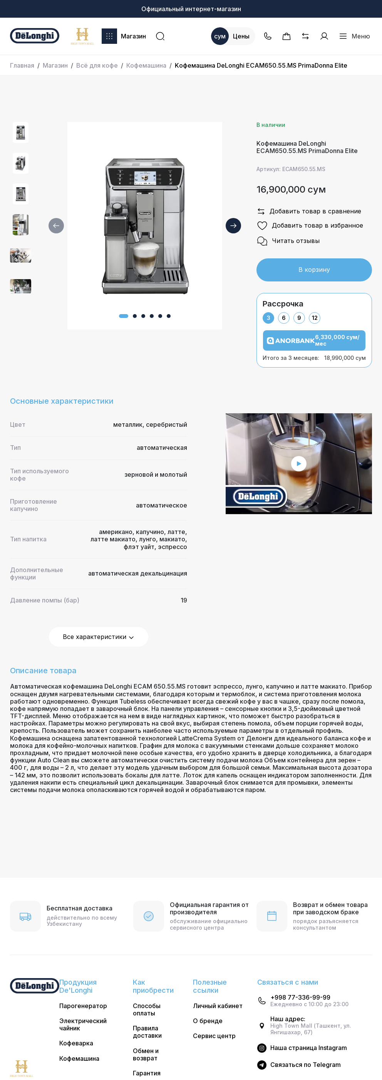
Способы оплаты (147, 1009)
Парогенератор (83, 1006)
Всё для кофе (97, 65)
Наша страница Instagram (308, 1048)
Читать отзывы (288, 241)
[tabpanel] (314, 345)
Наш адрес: (287, 1019)
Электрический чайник (83, 1024)
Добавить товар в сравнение (308, 211)
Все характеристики (98, 637)
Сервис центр (214, 1036)
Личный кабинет (218, 1006)
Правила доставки (147, 1032)
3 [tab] (268, 318)
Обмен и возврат (146, 1054)
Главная (22, 65)
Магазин (124, 36)
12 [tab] (315, 318)
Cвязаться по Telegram (305, 1064)
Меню (354, 36)
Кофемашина (146, 65)
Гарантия (147, 1073)
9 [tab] (299, 318)
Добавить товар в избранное (309, 225)
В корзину (314, 269)
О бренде (208, 1021)
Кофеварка (76, 1043)
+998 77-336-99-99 (300, 997)
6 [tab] (284, 318)
